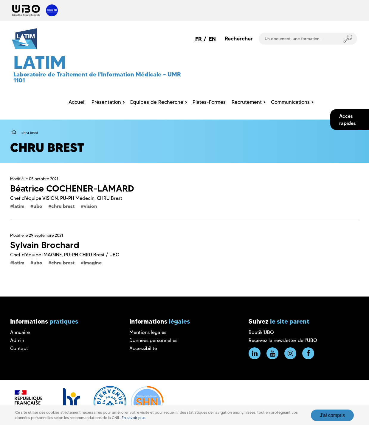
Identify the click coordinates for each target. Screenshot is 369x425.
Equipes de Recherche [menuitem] (156, 102)
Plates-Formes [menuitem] (209, 102)
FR (198, 38)
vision (90, 206)
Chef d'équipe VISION (34, 198)
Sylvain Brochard (44, 244)
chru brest (63, 206)
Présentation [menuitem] (106, 102)
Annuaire (20, 332)
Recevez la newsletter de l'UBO (283, 340)
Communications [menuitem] (290, 102)
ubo (37, 206)
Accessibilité (143, 348)
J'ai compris (332, 415)
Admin (17, 340)
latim (18, 206)
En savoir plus (133, 417)
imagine (93, 263)
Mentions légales (147, 332)
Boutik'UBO (261, 332)
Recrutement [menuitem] (247, 102)
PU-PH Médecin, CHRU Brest (91, 198)
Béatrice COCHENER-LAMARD (72, 188)
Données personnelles (153, 340)
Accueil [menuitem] (77, 102)
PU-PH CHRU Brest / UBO (92, 255)
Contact (19, 348)
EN (212, 38)
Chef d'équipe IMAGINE (36, 255)
